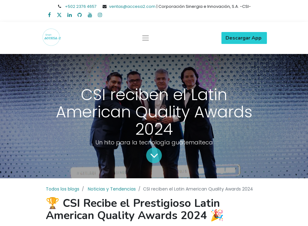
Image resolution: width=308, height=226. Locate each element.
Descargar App (244, 38)
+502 (70, 6)
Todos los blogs (62, 189)
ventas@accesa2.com (132, 6)
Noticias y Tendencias (112, 189)
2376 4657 (86, 6)
